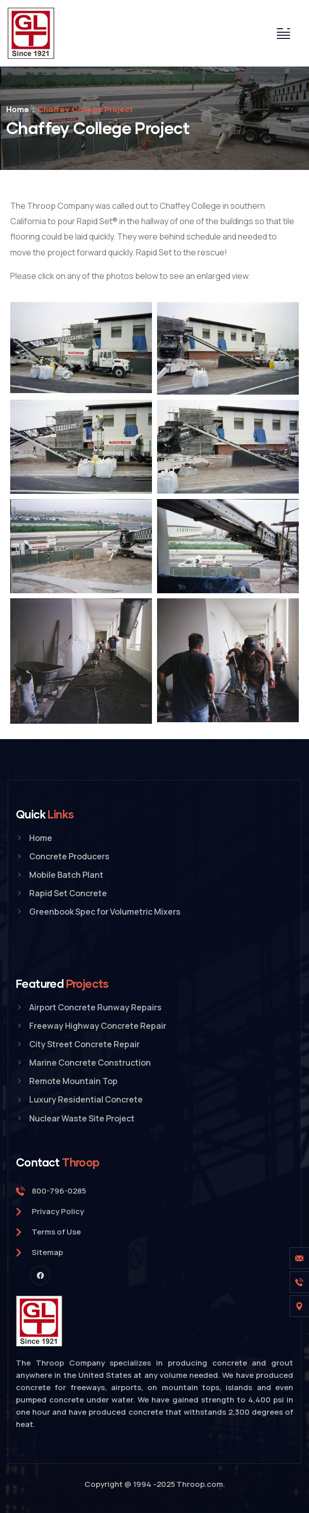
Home (17, 109)
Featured (62, 983)
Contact (58, 1162)
